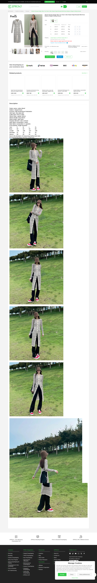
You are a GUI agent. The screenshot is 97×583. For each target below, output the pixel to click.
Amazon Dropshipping (28, 566)
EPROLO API (26, 575)
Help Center (41, 557)
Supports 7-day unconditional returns (59, 42)
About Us (56, 553)
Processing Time (47, 47)
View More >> (85, 73)
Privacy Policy (75, 577)
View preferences (84, 574)
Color (46, 20)
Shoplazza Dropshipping (26, 569)
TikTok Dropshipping (28, 555)
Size (46, 24)
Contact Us (56, 555)
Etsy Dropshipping (27, 557)
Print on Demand (12, 568)
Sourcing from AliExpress (26, 560)
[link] (10, 11)
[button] (75, 27)
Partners (41, 569)
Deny (71, 574)
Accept (62, 574)
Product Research (43, 559)
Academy (41, 553)
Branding (46, 51)
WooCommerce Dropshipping (27, 563)
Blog (40, 555)
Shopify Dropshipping (28, 553)
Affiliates (41, 565)
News (55, 557)
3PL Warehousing (12, 570)
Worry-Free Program (13, 559)
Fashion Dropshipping (13, 557)
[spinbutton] (77, 27)
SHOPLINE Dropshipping (26, 572)
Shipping (46, 37)
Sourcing (10, 553)
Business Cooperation (44, 567)
